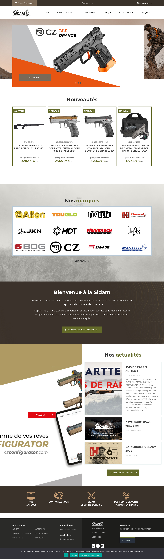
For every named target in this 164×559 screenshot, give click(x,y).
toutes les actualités (122, 472)
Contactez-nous (67, 539)
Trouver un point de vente (81, 329)
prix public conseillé (29, 159)
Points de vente (144, 3)
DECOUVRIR (33, 77)
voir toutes (80, 261)
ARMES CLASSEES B (67, 13)
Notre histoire (98, 528)
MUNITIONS (90, 13)
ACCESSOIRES (126, 13)
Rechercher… (87, 3)
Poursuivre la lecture (134, 410)
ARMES (47, 13)
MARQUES (145, 13)
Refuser (74, 555)
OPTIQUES (107, 13)
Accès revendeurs (68, 529)
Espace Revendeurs (24, 3)
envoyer (126, 540)
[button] (76, 83)
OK (66, 555)
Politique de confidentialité (90, 555)
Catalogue (96, 537)
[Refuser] (161, 553)
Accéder (40, 414)
